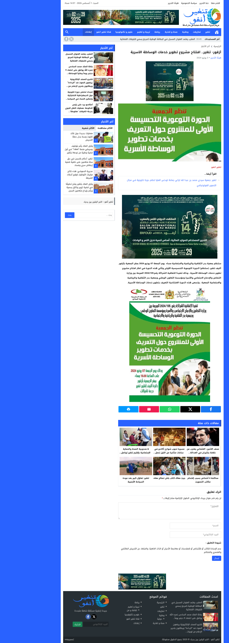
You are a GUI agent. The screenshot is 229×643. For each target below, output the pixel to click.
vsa (38, 639)
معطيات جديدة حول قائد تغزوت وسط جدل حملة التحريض (54, 136)
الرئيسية (189, 32)
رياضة (129, 32)
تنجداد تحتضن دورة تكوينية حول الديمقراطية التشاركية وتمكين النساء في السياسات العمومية (51, 97)
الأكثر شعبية (60, 128)
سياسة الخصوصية (161, 3)
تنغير (180, 32)
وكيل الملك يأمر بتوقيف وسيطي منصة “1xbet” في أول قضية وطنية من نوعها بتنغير (51, 149)
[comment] (142, 510)
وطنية (157, 32)
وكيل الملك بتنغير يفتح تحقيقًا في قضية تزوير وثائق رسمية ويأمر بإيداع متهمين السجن (51, 187)
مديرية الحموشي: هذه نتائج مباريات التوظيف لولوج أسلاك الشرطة (52, 174)
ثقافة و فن (104, 610)
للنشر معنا (187, 3)
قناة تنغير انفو (76, 32)
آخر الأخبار (177, 46)
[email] (168, 534)
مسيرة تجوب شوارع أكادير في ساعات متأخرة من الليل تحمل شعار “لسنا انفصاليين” (142, 452)
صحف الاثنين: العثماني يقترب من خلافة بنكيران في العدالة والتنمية (175, 452)
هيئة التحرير (145, 3)
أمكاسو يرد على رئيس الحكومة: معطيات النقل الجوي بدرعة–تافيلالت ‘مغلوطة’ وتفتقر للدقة (51, 110)
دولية (131, 619)
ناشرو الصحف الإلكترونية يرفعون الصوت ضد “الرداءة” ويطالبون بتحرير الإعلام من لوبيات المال (52, 84)
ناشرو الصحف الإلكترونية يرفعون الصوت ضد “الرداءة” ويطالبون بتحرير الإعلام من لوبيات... (158, 627)
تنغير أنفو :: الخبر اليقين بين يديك (70, 202)
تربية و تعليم (115, 32)
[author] (168, 525)
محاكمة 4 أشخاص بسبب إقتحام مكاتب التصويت (175, 480)
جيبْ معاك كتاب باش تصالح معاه (142, 478)
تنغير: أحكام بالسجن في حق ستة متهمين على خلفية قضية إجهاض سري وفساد (51, 162)
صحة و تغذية (143, 32)
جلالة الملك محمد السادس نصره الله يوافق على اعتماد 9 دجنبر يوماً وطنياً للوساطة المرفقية (51, 72)
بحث (39, 32)
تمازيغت (169, 32)
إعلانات (60, 32)
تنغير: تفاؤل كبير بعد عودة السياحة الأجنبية (108, 480)
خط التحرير (176, 3)
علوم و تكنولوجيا (96, 32)
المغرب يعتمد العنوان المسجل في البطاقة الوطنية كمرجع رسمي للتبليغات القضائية (133, 39)
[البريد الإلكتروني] (68, 624)
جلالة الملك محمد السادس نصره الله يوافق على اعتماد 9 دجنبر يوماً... (158, 616)
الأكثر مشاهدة (77, 128)
